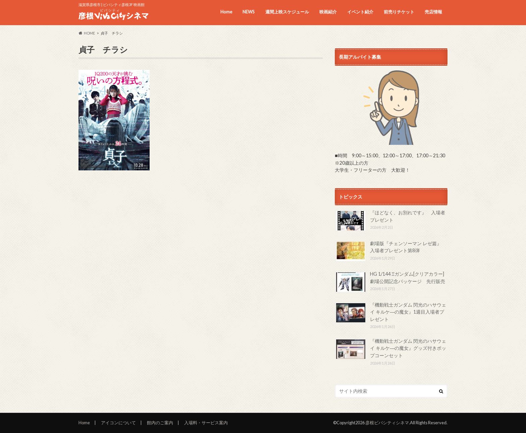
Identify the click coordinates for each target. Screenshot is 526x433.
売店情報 (433, 11)
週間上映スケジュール (287, 11)
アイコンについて (118, 422)
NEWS (249, 11)
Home (226, 11)
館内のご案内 (160, 422)
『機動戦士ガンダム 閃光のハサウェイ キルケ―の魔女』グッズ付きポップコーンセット (408, 348)
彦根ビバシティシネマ (387, 422)
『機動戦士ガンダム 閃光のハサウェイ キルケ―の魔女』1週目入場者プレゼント (408, 312)
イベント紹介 (360, 11)
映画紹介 (328, 11)
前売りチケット (399, 11)
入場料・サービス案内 (206, 422)
